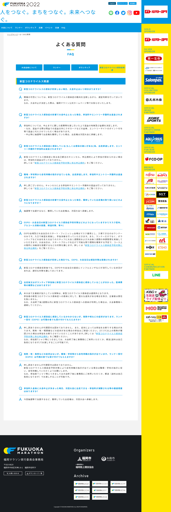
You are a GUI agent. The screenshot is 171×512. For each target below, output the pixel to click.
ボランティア (84, 67)
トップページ (12, 34)
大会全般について (29, 67)
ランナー (57, 67)
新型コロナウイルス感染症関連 (112, 68)
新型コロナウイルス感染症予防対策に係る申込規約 (60, 162)
